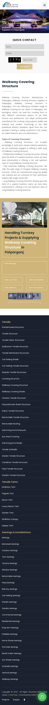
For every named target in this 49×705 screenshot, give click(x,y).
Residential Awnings (11, 621)
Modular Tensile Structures (14, 372)
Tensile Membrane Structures (15, 353)
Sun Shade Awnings (11, 660)
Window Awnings (9, 569)
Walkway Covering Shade (13, 391)
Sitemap (13, 695)
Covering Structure (10, 378)
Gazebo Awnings (9, 608)
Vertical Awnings (9, 672)
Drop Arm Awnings (10, 627)
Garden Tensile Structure (13, 456)
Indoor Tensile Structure (13, 411)
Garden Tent (8, 512)
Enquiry (16, 699)
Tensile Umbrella (9, 449)
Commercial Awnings (11, 614)
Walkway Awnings (10, 679)
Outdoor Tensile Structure (14, 398)
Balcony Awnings (9, 589)
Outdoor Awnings (10, 550)
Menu (44, 4)
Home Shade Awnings (12, 640)
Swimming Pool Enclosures (14, 430)
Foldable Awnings (10, 634)
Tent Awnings (8, 557)
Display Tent (7, 525)
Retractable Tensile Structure (15, 417)
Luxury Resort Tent (10, 506)
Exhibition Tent (8, 487)
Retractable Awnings (11, 576)
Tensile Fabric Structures (13, 340)
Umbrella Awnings (10, 666)
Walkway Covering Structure (15, 385)
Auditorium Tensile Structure (15, 346)
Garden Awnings (9, 602)
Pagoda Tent (8, 493)
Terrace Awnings (9, 563)
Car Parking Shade (10, 359)
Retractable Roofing (11, 423)
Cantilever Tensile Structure (14, 462)
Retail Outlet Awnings (11, 653)
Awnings (5, 537)
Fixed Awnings (8, 582)
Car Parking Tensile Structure (15, 366)
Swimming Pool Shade (12, 443)
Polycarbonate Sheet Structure (16, 404)
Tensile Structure (10, 333)
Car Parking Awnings (11, 595)
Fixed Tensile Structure (12, 468)
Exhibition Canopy (10, 519)
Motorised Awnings (10, 544)
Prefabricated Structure (13, 327)
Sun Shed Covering (10, 436)
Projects (5, 699)
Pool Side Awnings (10, 647)
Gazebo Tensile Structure (13, 475)
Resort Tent (7, 500)
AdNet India (36, 695)
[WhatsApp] (42, 697)
